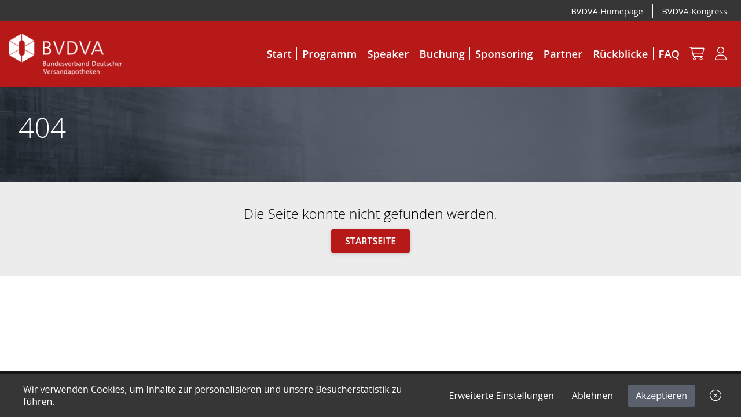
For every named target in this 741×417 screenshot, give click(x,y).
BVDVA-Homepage (607, 11)
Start (278, 53)
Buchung (442, 53)
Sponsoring (504, 53)
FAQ (669, 53)
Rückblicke (620, 53)
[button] (715, 395)
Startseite (370, 241)
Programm (329, 53)
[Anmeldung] (721, 53)
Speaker (388, 53)
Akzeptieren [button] (661, 395)
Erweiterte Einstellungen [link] (501, 395)
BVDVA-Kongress (694, 11)
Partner (563, 53)
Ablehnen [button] (592, 395)
